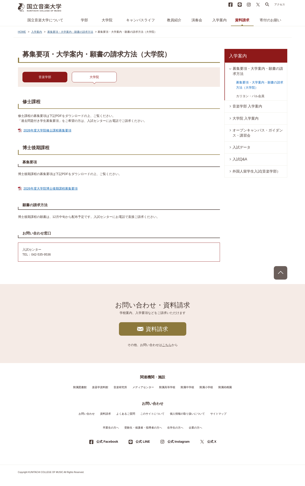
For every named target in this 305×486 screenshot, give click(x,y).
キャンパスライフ (140, 20)
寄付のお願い (270, 20)
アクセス (279, 4)
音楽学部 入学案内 (247, 106)
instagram (248, 4)
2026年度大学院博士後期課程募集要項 (51, 188)
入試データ (241, 147)
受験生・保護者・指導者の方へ (143, 427)
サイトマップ (218, 413)
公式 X (211, 441)
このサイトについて (152, 413)
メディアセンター (143, 387)
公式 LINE (143, 441)
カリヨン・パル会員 (250, 96)
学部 (84, 20)
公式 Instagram (178, 441)
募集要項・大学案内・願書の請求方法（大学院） (259, 85)
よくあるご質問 (125, 413)
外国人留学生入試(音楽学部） (256, 171)
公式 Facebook (107, 441)
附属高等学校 (167, 387)
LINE (239, 4)
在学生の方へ (175, 427)
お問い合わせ (87, 413)
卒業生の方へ (111, 427)
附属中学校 (187, 387)
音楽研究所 (120, 387)
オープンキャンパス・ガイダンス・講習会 (258, 132)
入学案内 (219, 20)
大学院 (107, 20)
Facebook (230, 4)
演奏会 (196, 20)
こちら (166, 345)
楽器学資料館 (100, 387)
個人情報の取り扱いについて (187, 413)
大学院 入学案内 (246, 118)
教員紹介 (174, 20)
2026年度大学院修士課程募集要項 (47, 130)
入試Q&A (240, 159)
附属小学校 (206, 387)
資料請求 (242, 20)
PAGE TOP (280, 273)
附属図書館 (80, 387)
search (267, 4)
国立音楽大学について (45, 20)
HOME (22, 31)
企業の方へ (195, 427)
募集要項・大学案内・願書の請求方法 (70, 31)
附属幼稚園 (225, 387)
